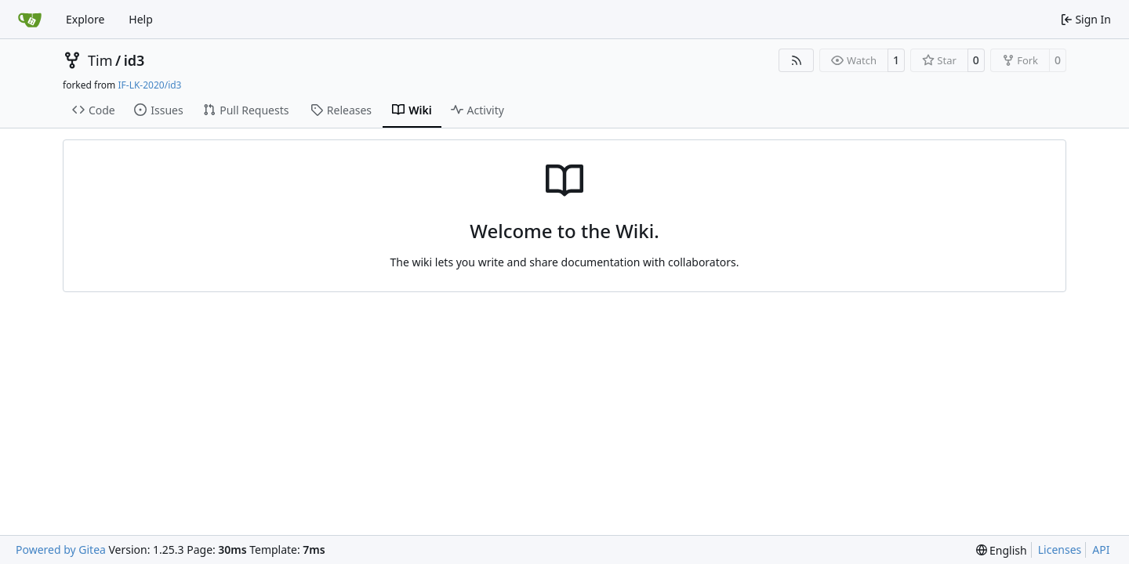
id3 (134, 60)
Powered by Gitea (61, 549)
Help (141, 19)
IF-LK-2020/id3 (149, 85)
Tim (100, 60)
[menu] (1001, 550)
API (1100, 549)
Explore (85, 19)
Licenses (1060, 549)
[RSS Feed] (797, 60)
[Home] (30, 19)
